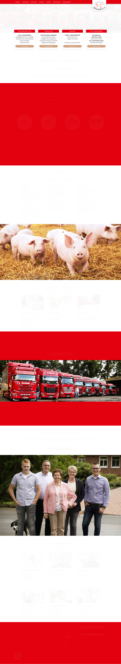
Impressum (93, 627)
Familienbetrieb (56, 2)
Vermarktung (25, 2)
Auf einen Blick (24, 46)
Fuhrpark (48, 2)
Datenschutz (93, 634)
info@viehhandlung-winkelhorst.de (23, 650)
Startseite (17, 2)
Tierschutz (41, 2)
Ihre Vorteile (34, 2)
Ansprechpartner (67, 2)
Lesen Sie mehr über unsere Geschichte (60, 449)
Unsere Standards (49, 46)
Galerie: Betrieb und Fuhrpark (60, 354)
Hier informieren (96, 46)
